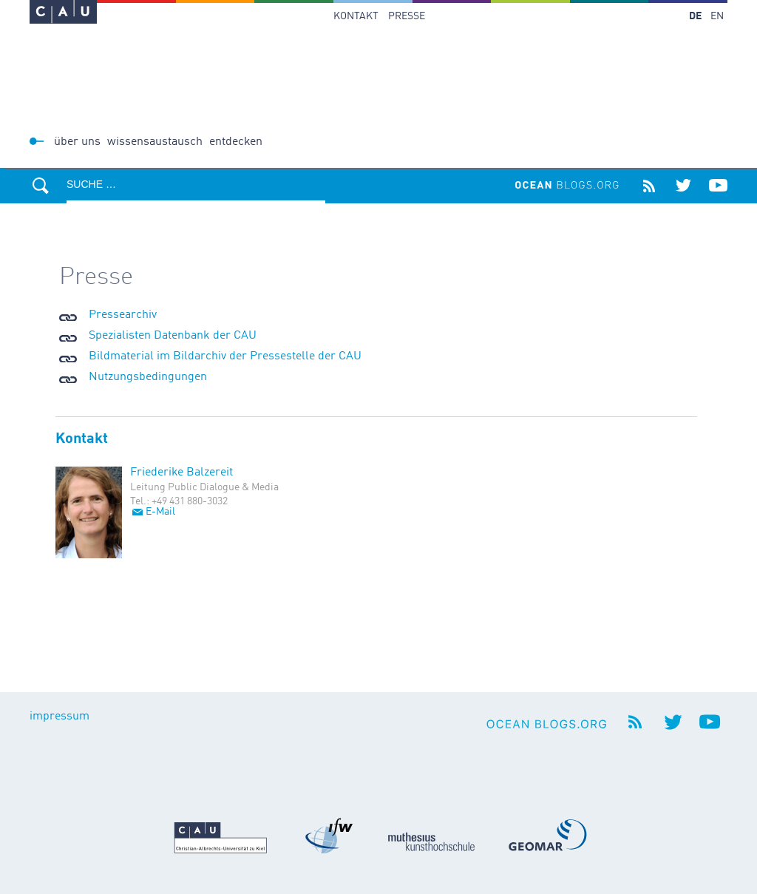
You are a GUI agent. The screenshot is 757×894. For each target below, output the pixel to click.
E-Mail (160, 512)
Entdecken (235, 142)
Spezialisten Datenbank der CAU (173, 336)
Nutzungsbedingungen (148, 377)
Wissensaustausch (155, 142)
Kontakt (355, 16)
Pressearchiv (123, 315)
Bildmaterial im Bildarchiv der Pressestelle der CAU (225, 356)
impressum (59, 716)
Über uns (77, 142)
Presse (406, 16)
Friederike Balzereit (181, 472)
